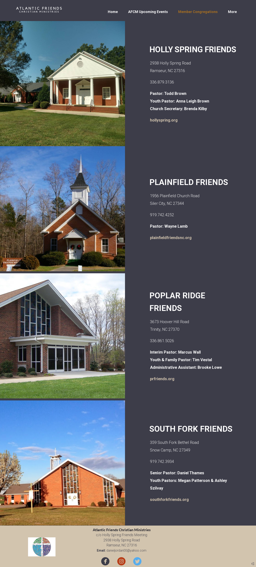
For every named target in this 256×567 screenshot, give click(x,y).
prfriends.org (162, 378)
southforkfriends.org (169, 499)
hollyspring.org (164, 120)
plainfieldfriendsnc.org (171, 237)
